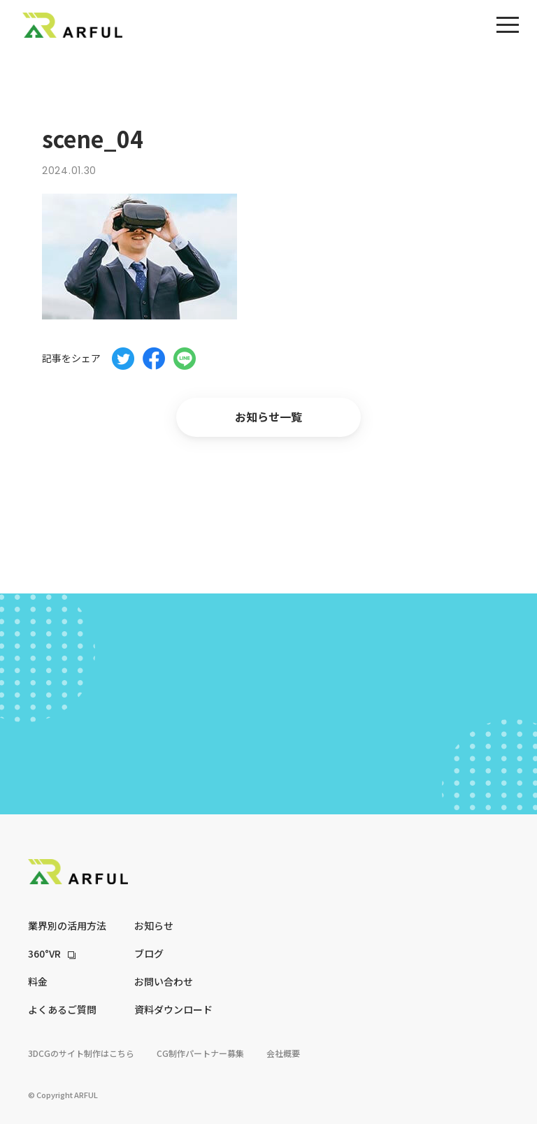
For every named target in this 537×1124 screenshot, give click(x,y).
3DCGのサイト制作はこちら (81, 1053)
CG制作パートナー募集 (200, 1053)
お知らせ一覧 (268, 416)
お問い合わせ (163, 981)
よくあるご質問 (62, 1009)
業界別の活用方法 (67, 925)
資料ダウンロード (173, 1009)
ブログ (149, 953)
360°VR (44, 953)
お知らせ (153, 925)
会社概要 (283, 1053)
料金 (38, 981)
